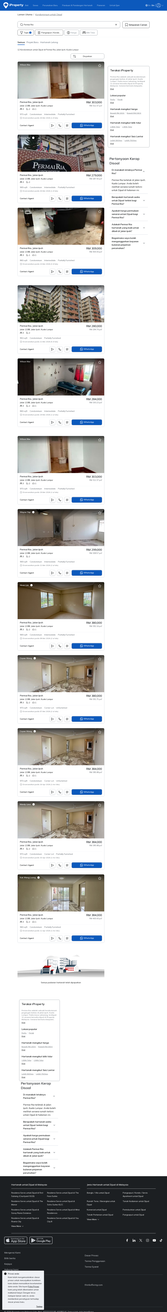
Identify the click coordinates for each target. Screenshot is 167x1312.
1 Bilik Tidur (115, 127)
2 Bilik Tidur (127, 127)
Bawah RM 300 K (134, 113)
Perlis (112, 99)
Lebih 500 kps (116, 140)
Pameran (101, 5)
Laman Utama (24, 14)
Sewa (35, 5)
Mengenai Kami (12, 1252)
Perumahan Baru (50, 5)
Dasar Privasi (91, 1255)
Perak (120, 99)
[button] (21, 42)
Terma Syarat (92, 1266)
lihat (112, 89)
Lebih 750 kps (131, 140)
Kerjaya (8, 1263)
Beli (26, 5)
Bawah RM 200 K (117, 113)
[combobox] (69, 25)
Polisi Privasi (33, 1286)
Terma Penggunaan (95, 1261)
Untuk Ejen (115, 5)
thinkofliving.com (94, 1284)
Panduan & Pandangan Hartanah (77, 5)
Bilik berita (9, 1258)
